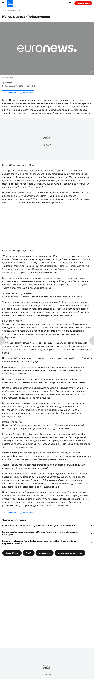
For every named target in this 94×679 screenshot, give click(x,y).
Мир (18, 11)
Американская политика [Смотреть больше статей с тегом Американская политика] (70, 553)
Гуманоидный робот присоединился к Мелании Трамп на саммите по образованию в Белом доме (40, 533)
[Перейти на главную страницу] (10, 3)
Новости (10, 11)
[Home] (3, 11)
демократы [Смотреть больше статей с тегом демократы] (44, 553)
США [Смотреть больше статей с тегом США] (28, 553)
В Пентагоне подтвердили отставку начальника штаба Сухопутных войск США (38, 525)
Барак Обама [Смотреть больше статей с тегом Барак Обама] (12, 553)
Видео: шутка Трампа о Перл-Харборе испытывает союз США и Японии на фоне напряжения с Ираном (39, 542)
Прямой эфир (83, 3)
